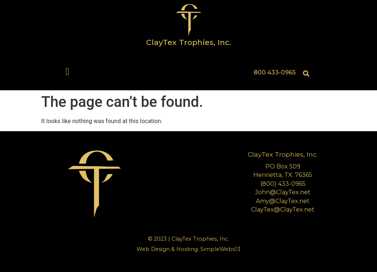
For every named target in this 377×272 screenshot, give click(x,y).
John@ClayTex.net (282, 192)
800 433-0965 (275, 72)
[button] (67, 71)
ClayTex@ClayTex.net (282, 209)
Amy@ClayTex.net (283, 201)
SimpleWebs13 (220, 249)
